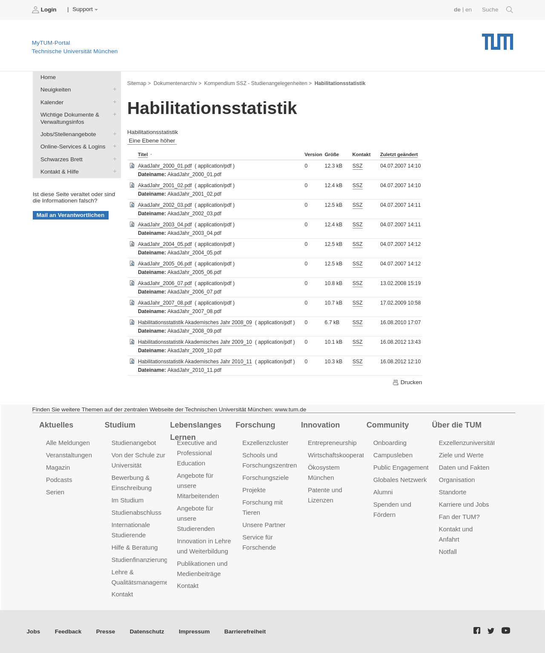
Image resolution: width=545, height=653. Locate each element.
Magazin (58, 467)
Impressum (194, 631)
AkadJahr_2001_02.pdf (165, 185)
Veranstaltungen (69, 455)
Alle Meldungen (68, 442)
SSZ (358, 166)
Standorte (453, 492)
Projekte (254, 489)
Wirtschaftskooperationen (344, 455)
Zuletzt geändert (399, 154)
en (468, 9)
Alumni (383, 492)
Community (388, 425)
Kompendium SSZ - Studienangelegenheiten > (258, 83)
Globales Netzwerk (400, 479)
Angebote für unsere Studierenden (196, 518)
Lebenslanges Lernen (195, 431)
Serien (55, 492)
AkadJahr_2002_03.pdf (165, 205)
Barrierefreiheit (245, 631)
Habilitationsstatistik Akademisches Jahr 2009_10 (195, 342)
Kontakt (122, 594)
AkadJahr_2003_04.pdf (165, 225)
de (457, 9)
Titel (143, 154)
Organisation (457, 479)
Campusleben (393, 455)
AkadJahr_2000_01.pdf (165, 166)
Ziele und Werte (461, 455)
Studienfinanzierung (140, 559)
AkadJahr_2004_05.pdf (165, 244)
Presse (105, 631)
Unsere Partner (263, 524)
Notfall (448, 551)
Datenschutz (147, 631)
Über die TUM (457, 425)
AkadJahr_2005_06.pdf (165, 264)
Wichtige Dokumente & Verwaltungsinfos (112, 114)
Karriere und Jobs (464, 504)
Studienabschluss (136, 512)
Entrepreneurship (332, 442)
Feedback (68, 631)
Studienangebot (134, 442)
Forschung (255, 425)
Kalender (112, 101)
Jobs (33, 631)
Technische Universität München (497, 38)
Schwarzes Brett (112, 158)
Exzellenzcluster (265, 442)
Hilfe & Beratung (135, 547)
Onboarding (390, 442)
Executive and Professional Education (197, 453)
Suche (497, 9)
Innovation (320, 425)
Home (48, 77)
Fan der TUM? (459, 516)
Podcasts (59, 479)
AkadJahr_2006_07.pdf (165, 283)
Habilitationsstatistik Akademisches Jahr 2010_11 (195, 362)
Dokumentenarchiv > (178, 83)
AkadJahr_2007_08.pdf (165, 303)
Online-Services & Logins (112, 146)
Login (45, 9)
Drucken (407, 382)
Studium (120, 425)
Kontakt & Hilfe (112, 171)
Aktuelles (56, 425)
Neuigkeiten (112, 89)
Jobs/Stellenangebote (112, 134)
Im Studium (128, 500)
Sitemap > (139, 83)
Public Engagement (401, 467)
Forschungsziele (265, 477)
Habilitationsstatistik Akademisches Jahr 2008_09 (195, 322)
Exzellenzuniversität (467, 442)
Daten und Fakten (464, 467)
